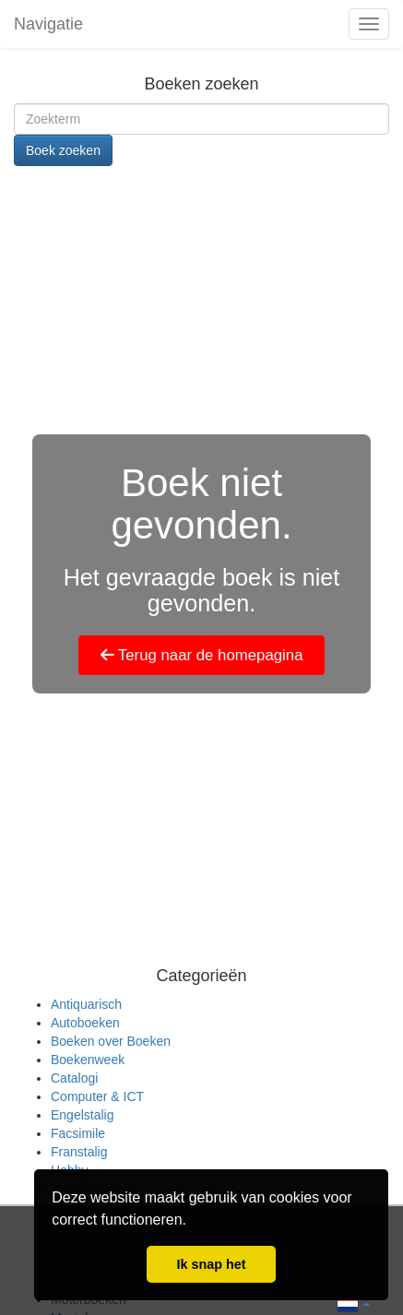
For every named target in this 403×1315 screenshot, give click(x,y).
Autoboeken (85, 1022)
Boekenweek (87, 1059)
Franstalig (79, 1151)
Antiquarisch (86, 1004)
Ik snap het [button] (210, 1264)
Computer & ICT (97, 1096)
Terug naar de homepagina (202, 655)
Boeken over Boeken (111, 1041)
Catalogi (74, 1078)
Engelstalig (82, 1115)
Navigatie (48, 24)
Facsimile (78, 1133)
